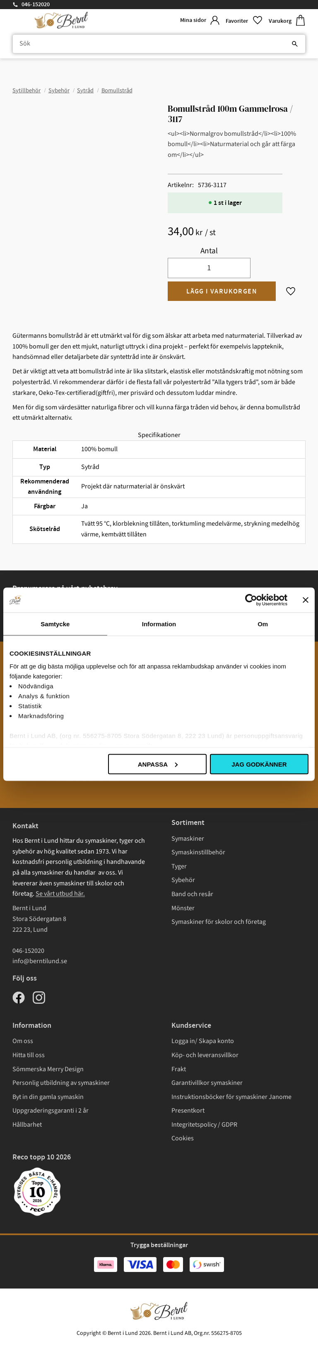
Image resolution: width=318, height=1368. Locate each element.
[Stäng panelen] (305, 600)
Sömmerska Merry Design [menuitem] (48, 1069)
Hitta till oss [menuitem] (28, 1055)
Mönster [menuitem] (183, 908)
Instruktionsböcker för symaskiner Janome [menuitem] (231, 1096)
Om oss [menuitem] (22, 1041)
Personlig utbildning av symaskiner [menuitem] (61, 1082)
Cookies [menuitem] (182, 1138)
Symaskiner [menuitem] (187, 838)
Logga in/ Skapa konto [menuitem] (202, 1041)
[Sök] (294, 44)
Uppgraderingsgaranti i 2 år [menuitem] (50, 1110)
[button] (244, 20)
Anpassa (158, 763)
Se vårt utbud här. (60, 893)
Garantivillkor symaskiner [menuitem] (207, 1082)
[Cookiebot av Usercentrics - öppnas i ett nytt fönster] (251, 600)
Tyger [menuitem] (179, 866)
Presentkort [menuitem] (188, 1110)
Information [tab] (159, 623)
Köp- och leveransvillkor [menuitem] (204, 1055)
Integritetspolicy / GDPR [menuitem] (204, 1124)
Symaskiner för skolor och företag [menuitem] (218, 921)
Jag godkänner (259, 763)
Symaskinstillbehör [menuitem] (198, 852)
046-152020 (36, 4)
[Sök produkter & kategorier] (159, 44)
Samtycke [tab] (55, 623)
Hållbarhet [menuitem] (27, 1124)
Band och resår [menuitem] (192, 894)
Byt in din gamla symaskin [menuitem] (48, 1096)
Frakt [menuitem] (178, 1069)
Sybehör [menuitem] (183, 880)
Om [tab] (263, 623)
